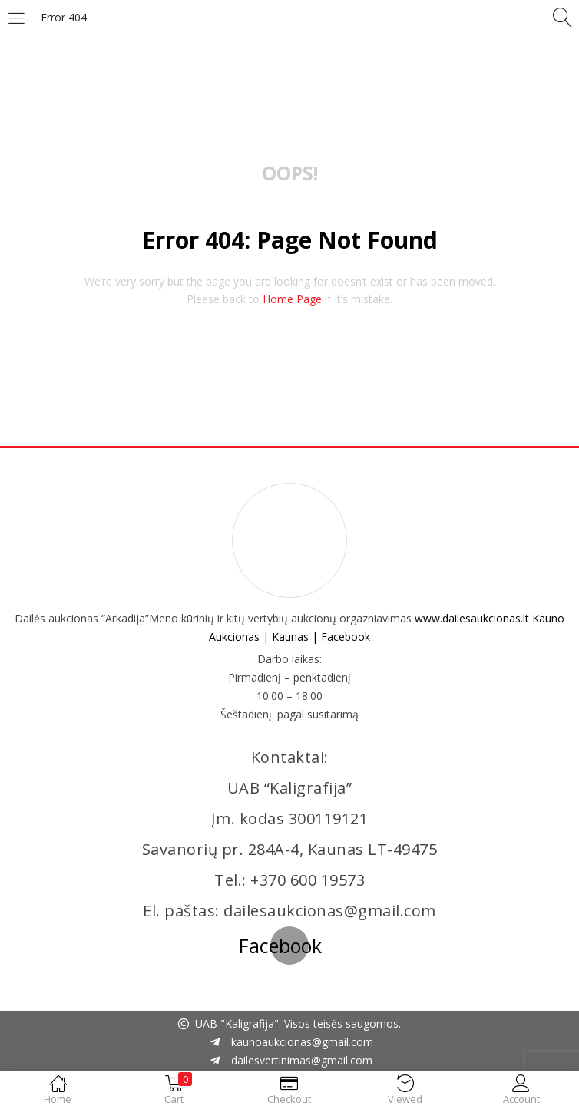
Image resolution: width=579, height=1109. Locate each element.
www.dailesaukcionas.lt (472, 618)
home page (292, 299)
